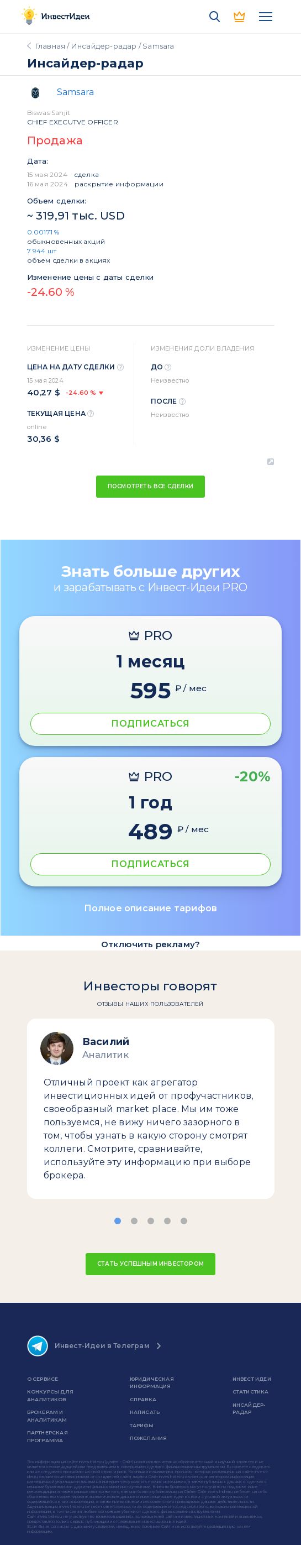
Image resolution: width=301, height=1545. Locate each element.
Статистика (251, 1392)
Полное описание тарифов (151, 908)
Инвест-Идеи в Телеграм (88, 1345)
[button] (117, 1221)
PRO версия (240, 17)
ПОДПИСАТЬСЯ (150, 723)
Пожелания (148, 1438)
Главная (50, 45)
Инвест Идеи (252, 1379)
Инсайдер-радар (104, 45)
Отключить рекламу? (150, 944)
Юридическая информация (152, 1383)
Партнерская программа (47, 1436)
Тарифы (142, 1425)
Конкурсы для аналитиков (50, 1395)
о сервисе (43, 1379)
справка (143, 1399)
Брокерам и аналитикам (47, 1416)
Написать (145, 1412)
